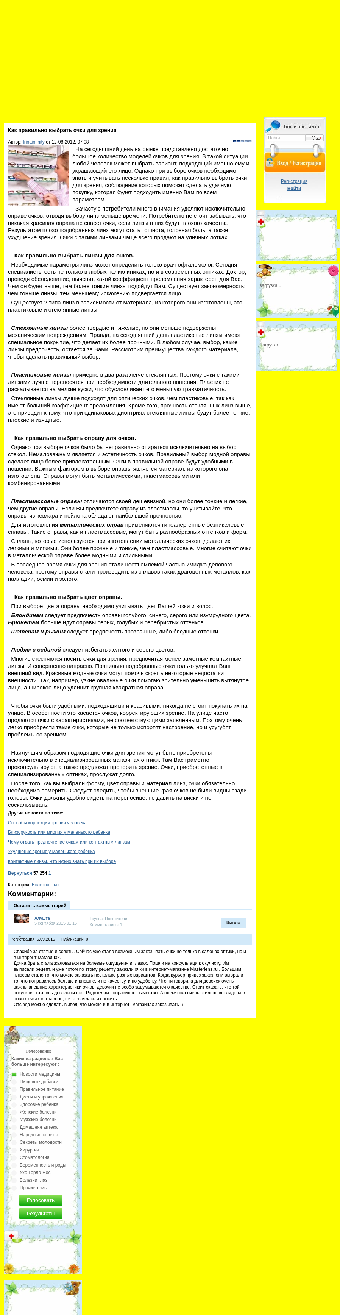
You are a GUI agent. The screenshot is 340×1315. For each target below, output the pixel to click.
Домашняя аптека (39, 1127)
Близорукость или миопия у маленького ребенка (59, 832)
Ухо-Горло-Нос (35, 1172)
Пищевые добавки (39, 1081)
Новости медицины (40, 1074)
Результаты (41, 1213)
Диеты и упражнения (42, 1097)
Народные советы (39, 1134)
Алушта (42, 918)
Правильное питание (42, 1089)
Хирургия (29, 1150)
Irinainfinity (34, 142)
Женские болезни (38, 1112)
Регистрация (294, 181)
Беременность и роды (43, 1165)
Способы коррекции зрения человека (47, 822)
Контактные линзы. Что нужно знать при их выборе (62, 861)
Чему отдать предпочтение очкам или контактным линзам (69, 842)
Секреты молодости (41, 1142)
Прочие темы (34, 1187)
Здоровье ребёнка (39, 1104)
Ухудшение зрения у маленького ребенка (51, 851)
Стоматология (35, 1157)
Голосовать (41, 1200)
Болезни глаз (45, 885)
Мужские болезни (38, 1119)
